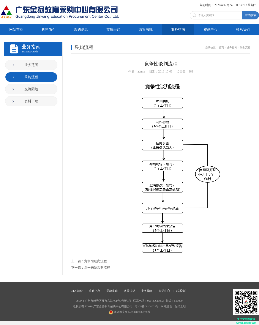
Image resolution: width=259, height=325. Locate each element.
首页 (221, 47)
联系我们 (243, 29)
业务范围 (31, 65)
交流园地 (31, 89)
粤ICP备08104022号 (147, 306)
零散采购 (113, 29)
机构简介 (48, 29)
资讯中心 (210, 29)
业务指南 (178, 29)
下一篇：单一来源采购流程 (90, 267)
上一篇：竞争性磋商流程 (89, 261)
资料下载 (31, 101)
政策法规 (146, 29)
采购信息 (81, 29)
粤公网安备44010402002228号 (129, 312)
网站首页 (16, 29)
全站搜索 (250, 15)
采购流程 (31, 77)
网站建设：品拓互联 (173, 306)
